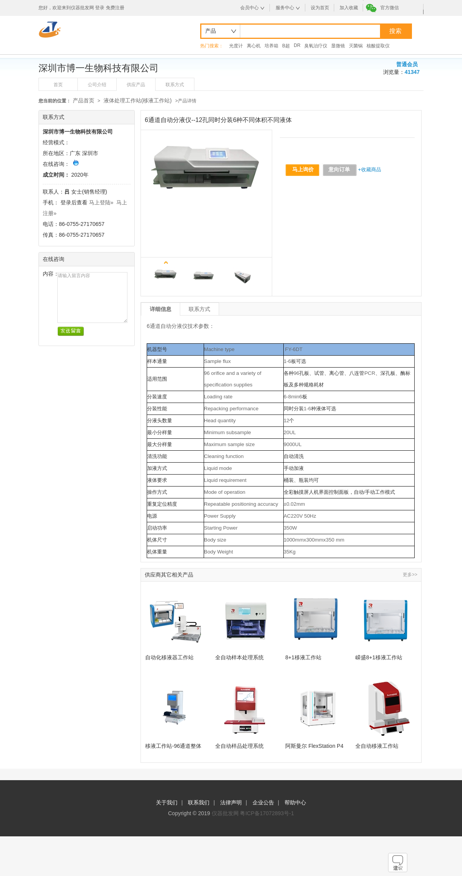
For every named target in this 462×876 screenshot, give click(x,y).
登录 (99, 7)
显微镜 (338, 45)
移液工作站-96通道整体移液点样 (173, 746)
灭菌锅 (356, 45)
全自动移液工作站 (376, 746)
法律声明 (231, 802)
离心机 (254, 45)
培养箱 (271, 45)
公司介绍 (97, 84)
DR (297, 45)
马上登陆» (101, 202)
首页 (58, 84)
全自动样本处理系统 (239, 657)
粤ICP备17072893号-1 (267, 813)
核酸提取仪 (378, 45)
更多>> (410, 574)
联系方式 (175, 84)
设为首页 (320, 7)
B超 (286, 45)
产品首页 (83, 100)
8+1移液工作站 (303, 657)
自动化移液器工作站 (169, 657)
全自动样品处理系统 (239, 746)
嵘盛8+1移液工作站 (378, 657)
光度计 (236, 45)
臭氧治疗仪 (315, 45)
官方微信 (389, 7)
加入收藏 (349, 7)
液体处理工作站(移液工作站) (138, 100)
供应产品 (136, 84)
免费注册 (115, 7)
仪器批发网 (225, 813)
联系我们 (198, 802)
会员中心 (249, 7)
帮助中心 (295, 802)
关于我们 (166, 802)
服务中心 (285, 7)
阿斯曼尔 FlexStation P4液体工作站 (314, 746)
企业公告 (263, 802)
